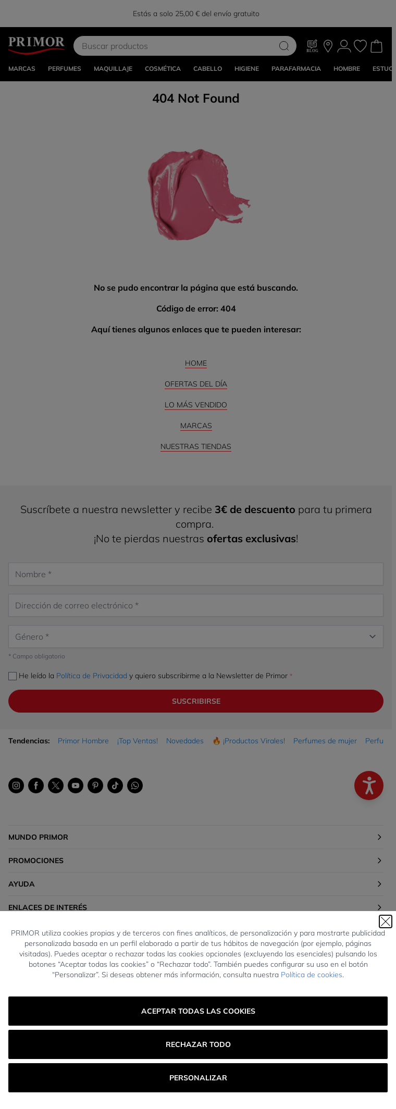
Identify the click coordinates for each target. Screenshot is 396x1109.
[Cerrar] (385, 921)
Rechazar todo (198, 1044)
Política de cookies (311, 974)
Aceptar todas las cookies (198, 1011)
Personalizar (198, 1077)
